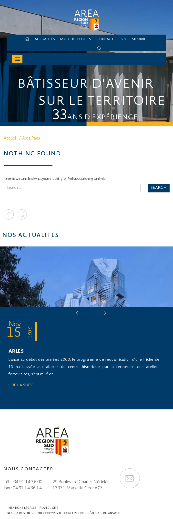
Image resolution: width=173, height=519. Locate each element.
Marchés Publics (75, 39)
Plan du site (49, 507)
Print (22, 214)
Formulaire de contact (130, 478)
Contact (105, 39)
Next (100, 313)
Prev (81, 313)
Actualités (45, 39)
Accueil (29, 39)
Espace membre (132, 39)
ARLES (16, 352)
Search (159, 188)
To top (9, 214)
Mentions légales (23, 507)
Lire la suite (21, 385)
